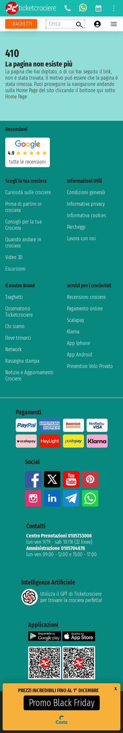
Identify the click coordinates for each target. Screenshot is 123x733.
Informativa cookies (86, 215)
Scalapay (75, 320)
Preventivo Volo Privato (90, 366)
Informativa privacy (86, 204)
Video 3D (13, 257)
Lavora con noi (81, 238)
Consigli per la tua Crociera (23, 225)
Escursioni (15, 269)
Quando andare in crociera (23, 242)
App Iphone (78, 343)
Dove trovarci (18, 338)
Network (13, 349)
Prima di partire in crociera (23, 207)
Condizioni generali (86, 192)
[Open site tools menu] (114, 8)
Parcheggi (76, 227)
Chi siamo (15, 326)
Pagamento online (85, 308)
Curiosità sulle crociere (28, 192)
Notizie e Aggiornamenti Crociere (29, 375)
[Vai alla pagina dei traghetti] (21, 24)
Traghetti (14, 297)
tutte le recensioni (27, 162)
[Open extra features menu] (65, 24)
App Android (79, 355)
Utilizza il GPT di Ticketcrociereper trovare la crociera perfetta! (61, 597)
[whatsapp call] (83, 8)
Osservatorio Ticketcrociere (19, 311)
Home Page (16, 96)
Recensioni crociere (86, 297)
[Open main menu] (114, 24)
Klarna (73, 331)
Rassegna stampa (22, 361)
